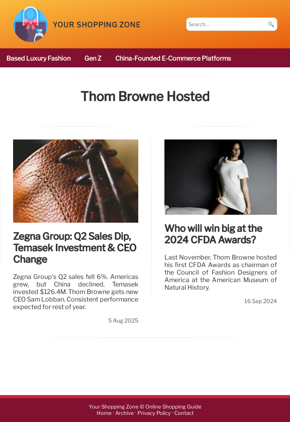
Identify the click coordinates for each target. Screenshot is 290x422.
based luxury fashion (38, 58)
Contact (184, 413)
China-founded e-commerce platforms (173, 58)
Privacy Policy (154, 413)
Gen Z (92, 58)
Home (104, 413)
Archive (124, 413)
